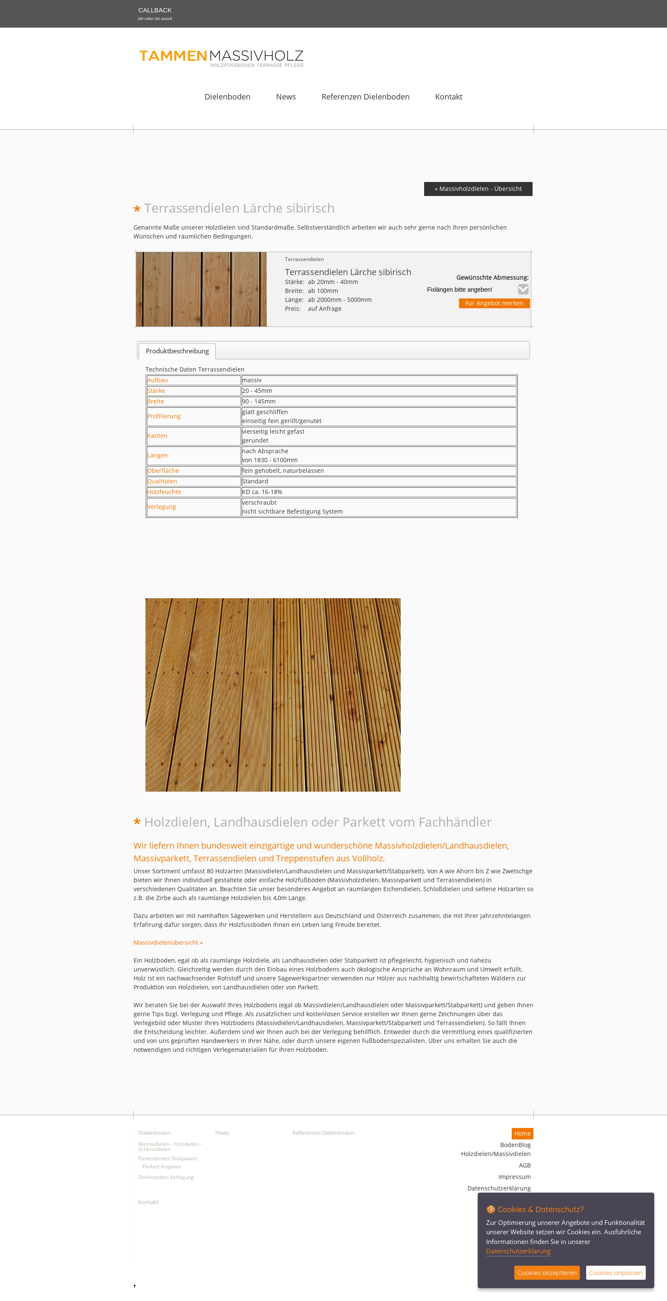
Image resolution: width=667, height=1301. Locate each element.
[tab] (177, 351)
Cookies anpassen (616, 1273)
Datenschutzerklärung (499, 1188)
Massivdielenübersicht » (168, 942)
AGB (525, 1165)
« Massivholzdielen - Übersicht (478, 189)
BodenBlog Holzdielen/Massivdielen (496, 1150)
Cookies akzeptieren (547, 1273)
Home (522, 1133)
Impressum (515, 1177)
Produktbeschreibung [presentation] (177, 351)
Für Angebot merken (494, 303)
